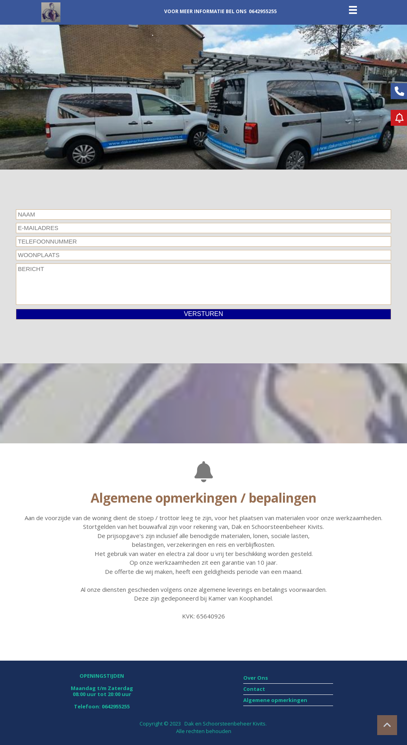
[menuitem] (288, 678)
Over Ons (255, 677)
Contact (254, 688)
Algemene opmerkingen (275, 700)
